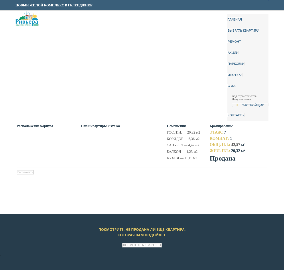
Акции (233, 52)
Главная (235, 19)
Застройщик (253, 105)
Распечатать (25, 172)
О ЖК (232, 86)
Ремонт (234, 41)
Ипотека (235, 75)
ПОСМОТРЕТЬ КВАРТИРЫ (142, 245)
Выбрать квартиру (243, 30)
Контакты (236, 115)
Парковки (236, 63)
